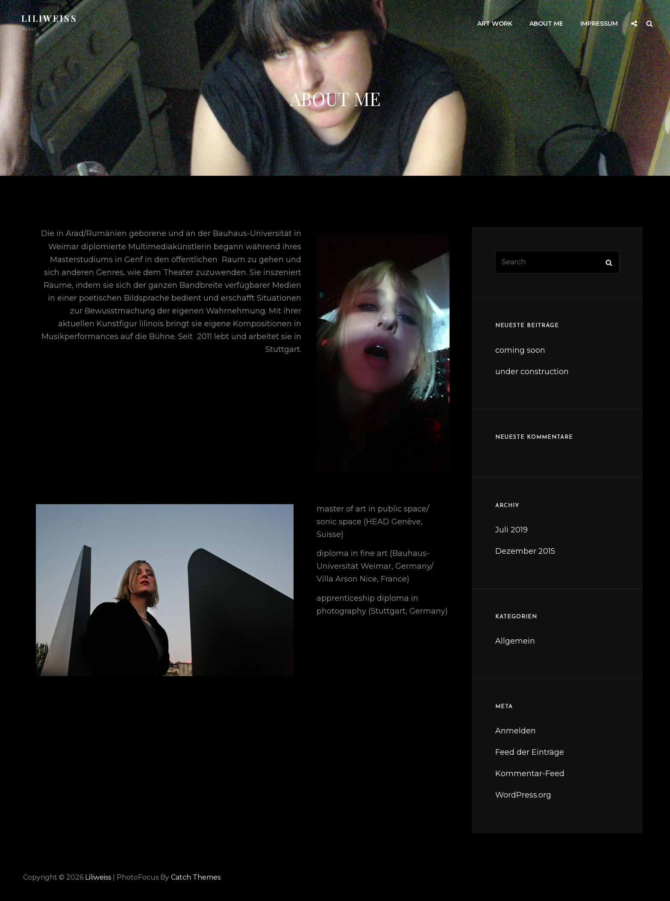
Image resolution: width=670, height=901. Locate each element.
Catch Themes (195, 877)
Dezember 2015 (525, 551)
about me (546, 23)
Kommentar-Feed (529, 773)
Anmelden (515, 731)
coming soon (520, 350)
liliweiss (49, 18)
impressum (599, 23)
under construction (532, 371)
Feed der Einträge (529, 752)
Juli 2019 (511, 530)
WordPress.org (523, 795)
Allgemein (515, 641)
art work (494, 23)
